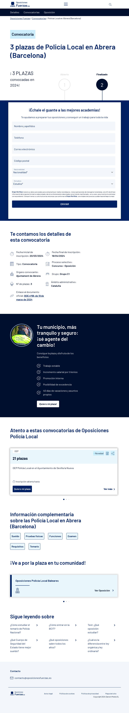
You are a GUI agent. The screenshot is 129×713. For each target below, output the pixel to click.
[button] (63, 499)
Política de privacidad (90, 693)
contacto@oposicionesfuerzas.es (33, 677)
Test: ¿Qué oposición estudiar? (93, 628)
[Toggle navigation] (66, 4)
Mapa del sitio (110, 693)
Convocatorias (39, 18)
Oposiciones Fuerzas (20, 18)
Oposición (49, 12)
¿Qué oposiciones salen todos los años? (58, 643)
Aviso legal (48, 693)
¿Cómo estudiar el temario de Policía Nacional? (20, 628)
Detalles (14, 12)
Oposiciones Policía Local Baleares (37, 580)
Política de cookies (67, 693)
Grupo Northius (17, 192)
